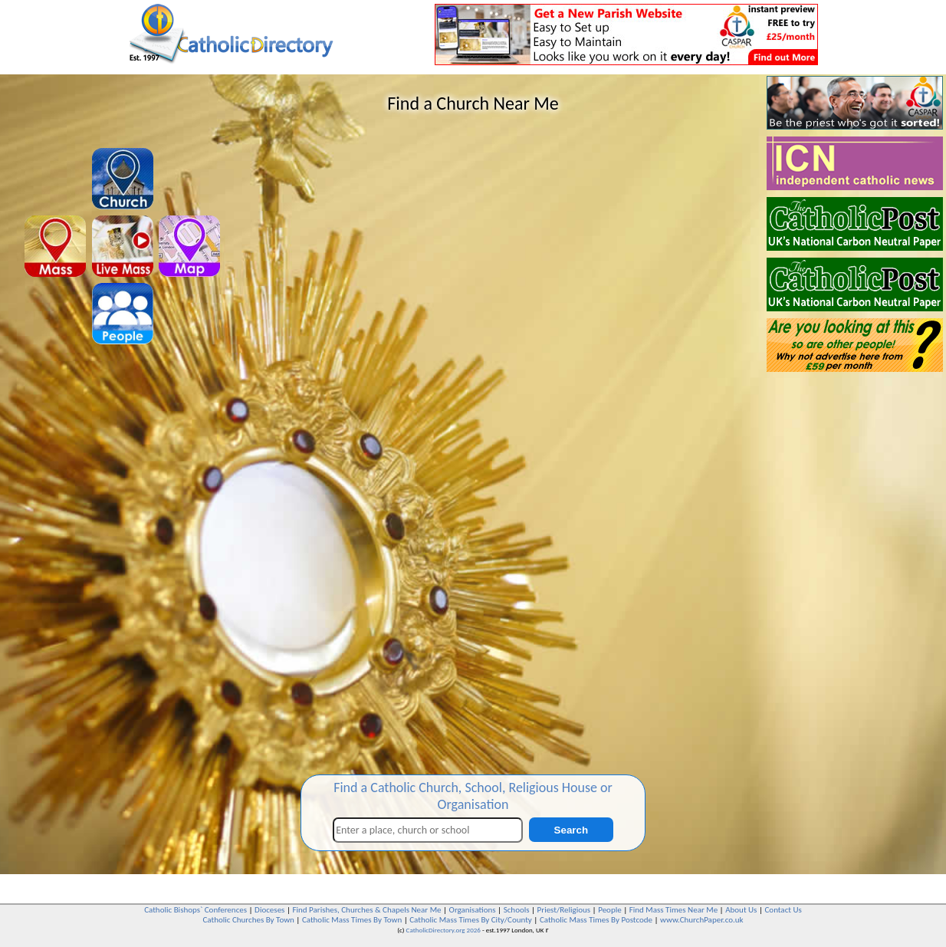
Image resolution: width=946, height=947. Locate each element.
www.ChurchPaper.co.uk (701, 920)
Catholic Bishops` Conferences (195, 910)
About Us (741, 910)
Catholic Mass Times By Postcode (596, 920)
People (610, 910)
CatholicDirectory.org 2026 (443, 930)
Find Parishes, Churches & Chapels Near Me (366, 910)
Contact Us (782, 910)
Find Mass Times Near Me (673, 910)
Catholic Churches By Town (248, 920)
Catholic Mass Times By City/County (470, 920)
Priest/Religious (564, 910)
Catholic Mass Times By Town (352, 920)
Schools (517, 910)
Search (571, 830)
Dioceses (269, 910)
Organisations (472, 910)
